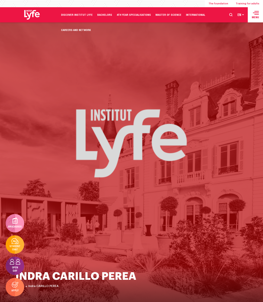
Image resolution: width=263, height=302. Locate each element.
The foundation (218, 3)
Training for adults (247, 3)
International (195, 14)
